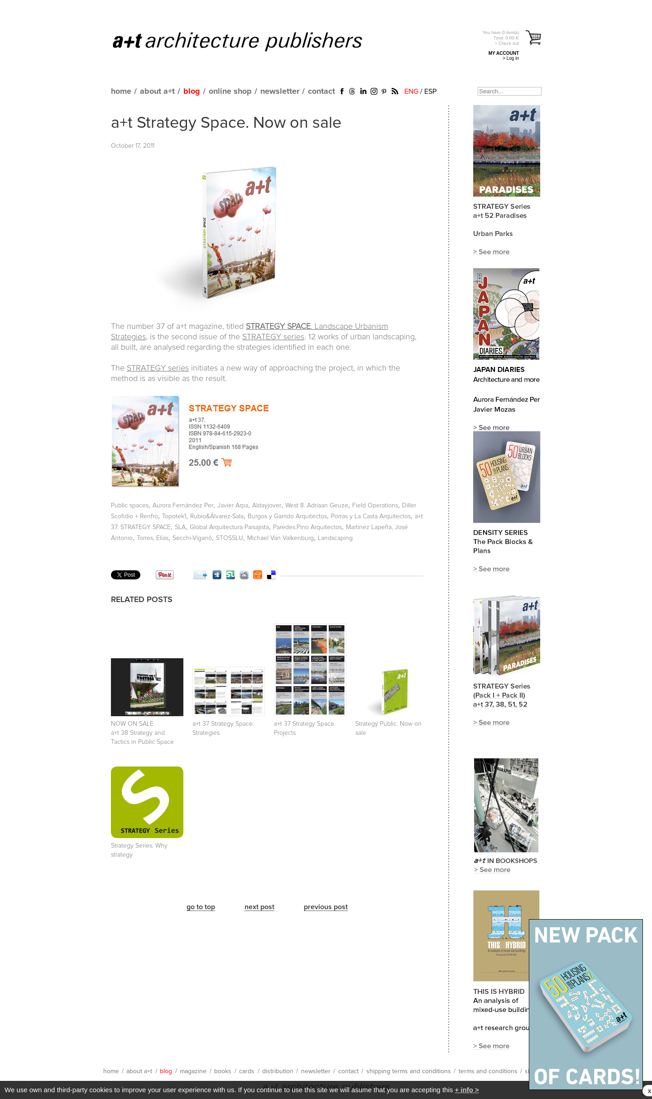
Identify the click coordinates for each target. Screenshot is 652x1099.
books (222, 1071)
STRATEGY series (273, 337)
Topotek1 (174, 516)
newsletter (279, 91)
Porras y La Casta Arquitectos (371, 516)
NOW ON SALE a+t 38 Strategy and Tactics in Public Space (142, 733)
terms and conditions (488, 1071)
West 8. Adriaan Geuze (316, 505)
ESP (430, 91)
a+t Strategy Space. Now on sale (226, 123)
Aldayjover (266, 505)
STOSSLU (229, 538)
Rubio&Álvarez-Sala (217, 516)
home (121, 91)
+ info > (467, 1090)
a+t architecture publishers (249, 41)
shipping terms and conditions (408, 1071)
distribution (277, 1071)
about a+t (157, 91)
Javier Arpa (232, 505)
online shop (230, 91)
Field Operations (375, 505)
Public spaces (130, 505)
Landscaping (335, 538)
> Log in (511, 58)
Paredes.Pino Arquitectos (307, 527)
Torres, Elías (152, 538)
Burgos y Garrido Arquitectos (287, 516)
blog (191, 91)
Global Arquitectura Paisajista (229, 527)
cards (246, 1071)
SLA (180, 527)
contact (321, 91)
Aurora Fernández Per (183, 505)
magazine (193, 1071)
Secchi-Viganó (192, 538)
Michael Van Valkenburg (280, 538)
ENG (411, 91)
